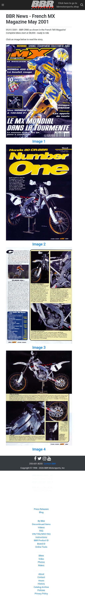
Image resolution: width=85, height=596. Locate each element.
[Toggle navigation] (3, 5)
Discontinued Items (41, 524)
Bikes (41, 555)
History (41, 584)
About (41, 574)
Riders (41, 565)
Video (41, 559)
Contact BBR (50, 463)
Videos (41, 527)
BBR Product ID (41, 540)
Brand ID (41, 544)
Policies (41, 590)
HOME (41, 496)
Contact (41, 577)
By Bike (41, 521)
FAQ (41, 531)
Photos (41, 562)
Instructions (41, 537)
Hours (41, 580)
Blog (41, 512)
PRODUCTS (41, 500)
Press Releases (41, 509)
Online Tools (41, 547)
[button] (82, 4)
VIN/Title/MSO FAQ (41, 534)
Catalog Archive (41, 587)
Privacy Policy (41, 593)
